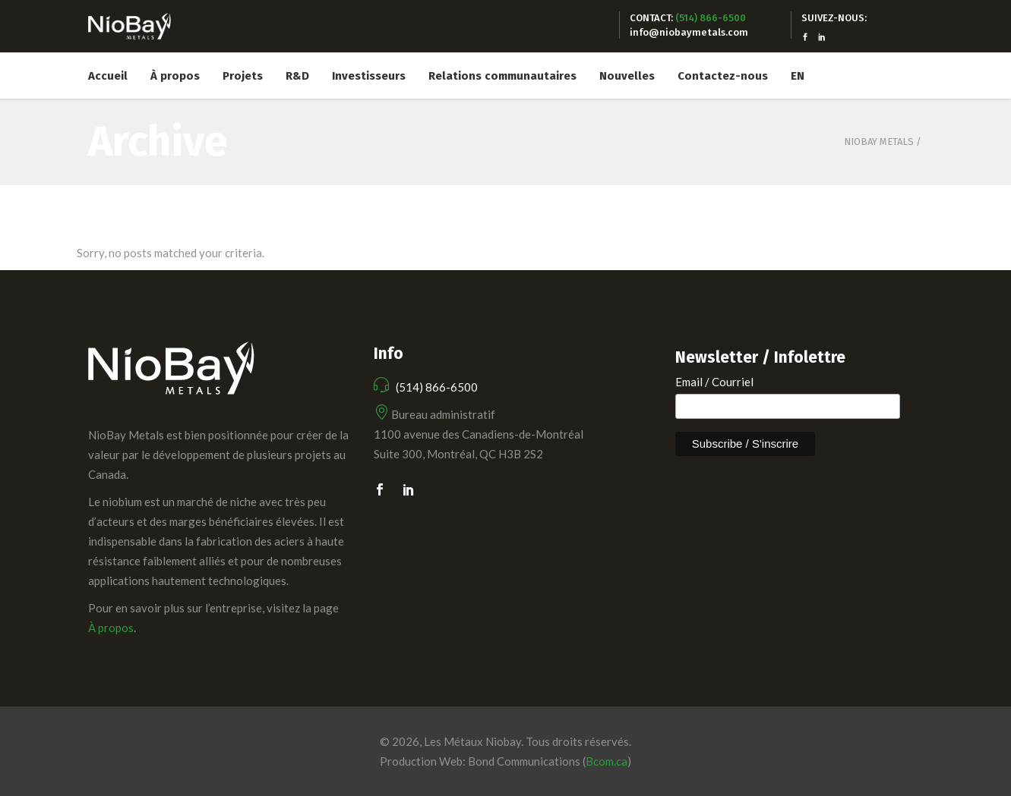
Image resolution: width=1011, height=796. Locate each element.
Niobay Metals (879, 141)
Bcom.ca (606, 761)
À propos (111, 627)
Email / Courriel (714, 382)
